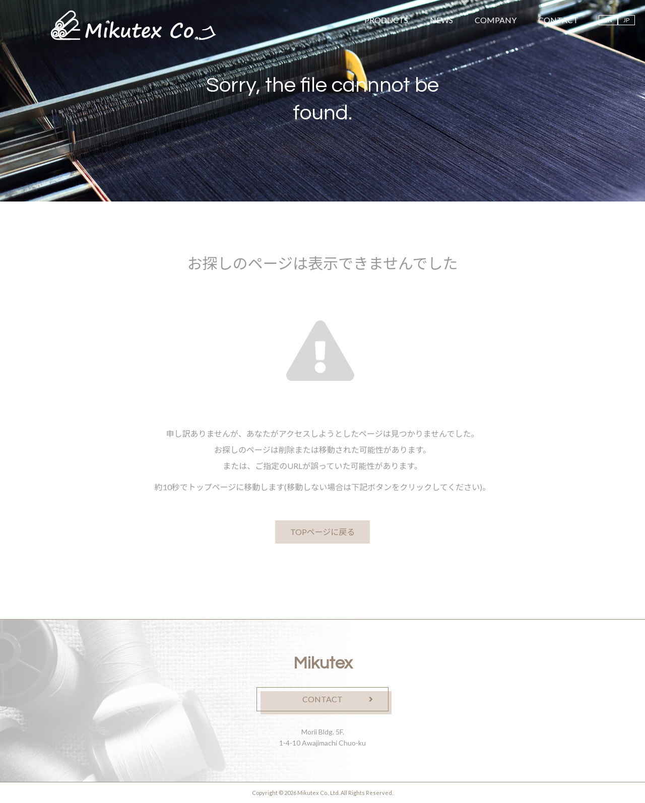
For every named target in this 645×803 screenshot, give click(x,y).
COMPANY (496, 20)
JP (626, 20)
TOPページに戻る (322, 532)
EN (608, 20)
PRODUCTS (386, 20)
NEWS (441, 20)
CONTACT (558, 20)
